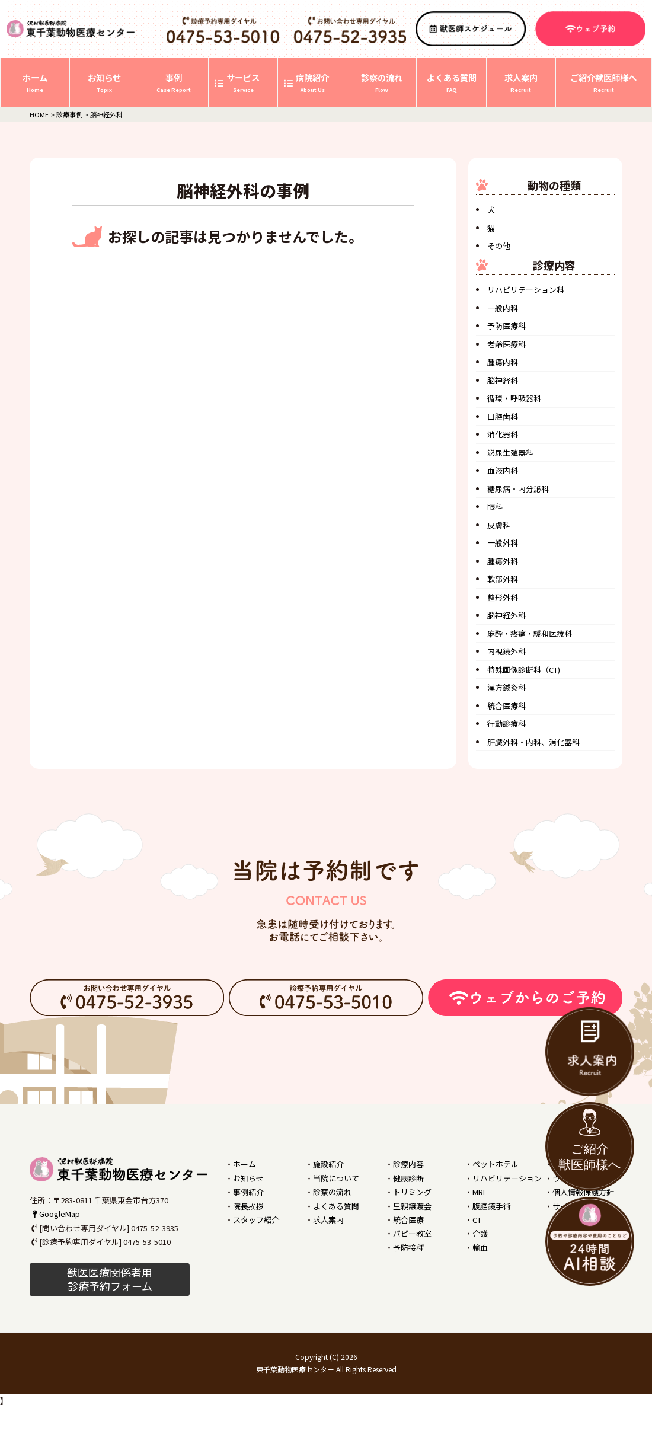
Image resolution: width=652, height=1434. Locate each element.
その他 (498, 245)
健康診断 (408, 1178)
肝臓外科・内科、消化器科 (533, 742)
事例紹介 (248, 1191)
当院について (336, 1178)
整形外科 (502, 597)
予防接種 (408, 1247)
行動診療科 (506, 723)
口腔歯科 (502, 416)
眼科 (495, 506)
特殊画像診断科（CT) (523, 669)
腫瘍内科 (502, 362)
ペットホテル (495, 1164)
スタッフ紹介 (256, 1219)
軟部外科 (502, 579)
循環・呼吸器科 (514, 398)
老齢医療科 (506, 344)
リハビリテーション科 (525, 289)
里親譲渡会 (412, 1205)
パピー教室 (412, 1233)
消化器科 (502, 434)
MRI (478, 1191)
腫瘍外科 (502, 561)
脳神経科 (502, 380)
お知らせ (248, 1178)
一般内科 (502, 308)
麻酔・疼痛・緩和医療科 (529, 633)
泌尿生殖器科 (510, 452)
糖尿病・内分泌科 (518, 488)
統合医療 (408, 1219)
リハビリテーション (507, 1178)
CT (476, 1219)
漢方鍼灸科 (506, 687)
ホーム (244, 1164)
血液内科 (502, 470)
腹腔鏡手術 (491, 1205)
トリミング (412, 1191)
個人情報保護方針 (583, 1191)
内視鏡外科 (506, 651)
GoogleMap (55, 1213)
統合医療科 (506, 705)
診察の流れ (332, 1191)
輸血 (480, 1247)
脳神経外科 (506, 615)
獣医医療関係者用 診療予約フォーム (109, 1279)
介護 (480, 1233)
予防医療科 (506, 325)
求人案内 (328, 1219)
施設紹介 (328, 1164)
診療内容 (408, 1164)
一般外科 (502, 542)
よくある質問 (336, 1205)
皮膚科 (498, 525)
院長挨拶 (248, 1205)
